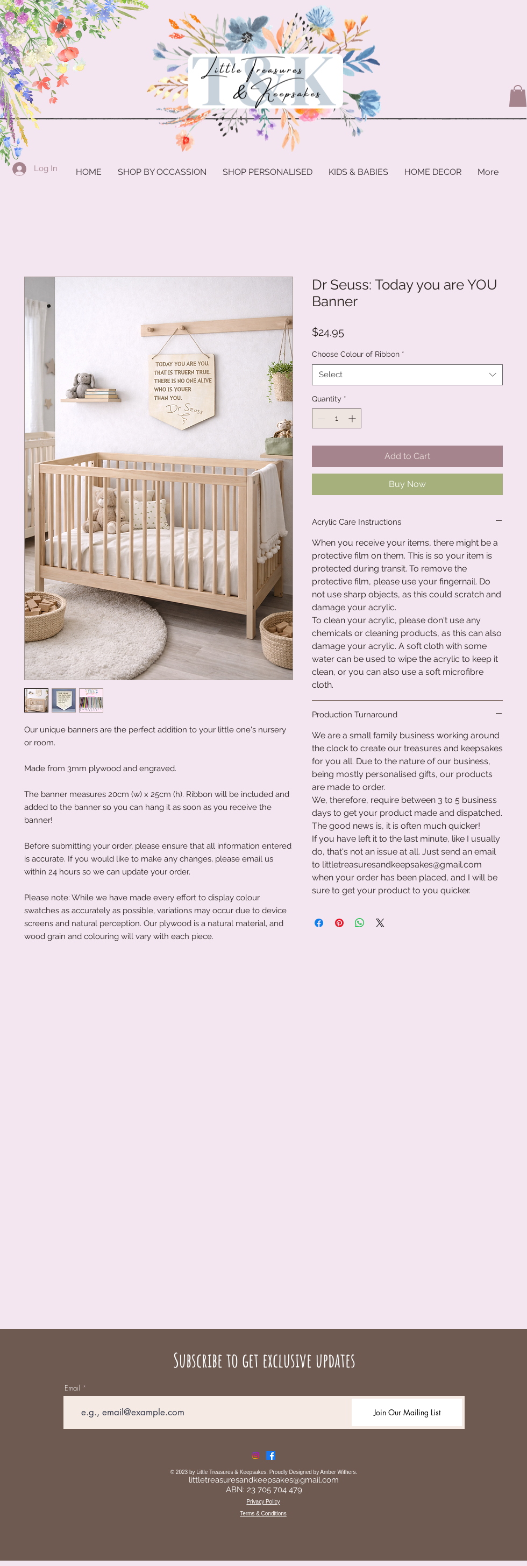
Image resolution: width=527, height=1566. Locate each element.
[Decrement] (320, 418)
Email (72, 1388)
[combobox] (407, 374)
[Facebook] (270, 1455)
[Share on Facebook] (318, 922)
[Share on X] (380, 922)
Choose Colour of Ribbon (358, 354)
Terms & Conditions (263, 1513)
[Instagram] (255, 1455)
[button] (518, 96)
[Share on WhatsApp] (359, 922)
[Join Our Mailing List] (407, 1412)
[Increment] (353, 418)
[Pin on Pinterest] (339, 922)
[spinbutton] (336, 418)
